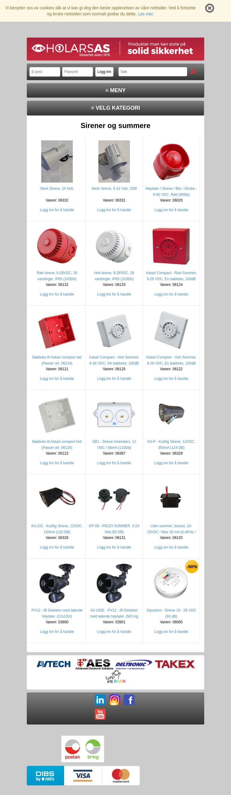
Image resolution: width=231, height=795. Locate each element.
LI (100, 700)
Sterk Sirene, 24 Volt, (57, 188)
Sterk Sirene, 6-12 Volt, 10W (114, 188)
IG (114, 700)
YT (100, 714)
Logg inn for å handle (57, 210)
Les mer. (146, 13)
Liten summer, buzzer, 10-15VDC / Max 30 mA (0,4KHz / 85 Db (171, 532)
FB (129, 700)
